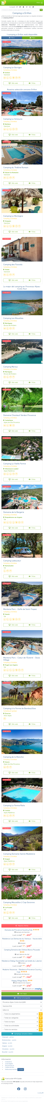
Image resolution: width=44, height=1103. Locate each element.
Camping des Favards (12, 264)
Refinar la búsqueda (22, 998)
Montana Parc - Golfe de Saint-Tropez (20, 609)
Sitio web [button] (13, 83)
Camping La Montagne (13, 216)
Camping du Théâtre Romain (15, 167)
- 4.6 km (8, 1037)
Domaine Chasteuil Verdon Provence (19, 415)
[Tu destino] (20, 10)
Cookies (20, 1069)
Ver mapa (22, 994)
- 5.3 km (7, 1046)
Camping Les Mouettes (13, 318)
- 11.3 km (8, 1049)
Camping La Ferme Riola (14, 805)
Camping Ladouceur (12, 560)
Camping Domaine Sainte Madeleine (19, 854)
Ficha (32, 83)
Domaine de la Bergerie (13, 512)
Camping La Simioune (12, 119)
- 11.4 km (7, 1052)
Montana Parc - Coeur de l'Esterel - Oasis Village (21, 658)
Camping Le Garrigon (12, 67)
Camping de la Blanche (13, 757)
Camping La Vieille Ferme (14, 463)
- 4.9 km (9, 1040)
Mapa (32, 37)
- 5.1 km (7, 1043)
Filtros (12, 37)
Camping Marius (10, 366)
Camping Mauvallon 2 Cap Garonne (19, 902)
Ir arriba (40, 1093)
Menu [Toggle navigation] (40, 3)
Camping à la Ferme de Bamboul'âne (19, 708)
